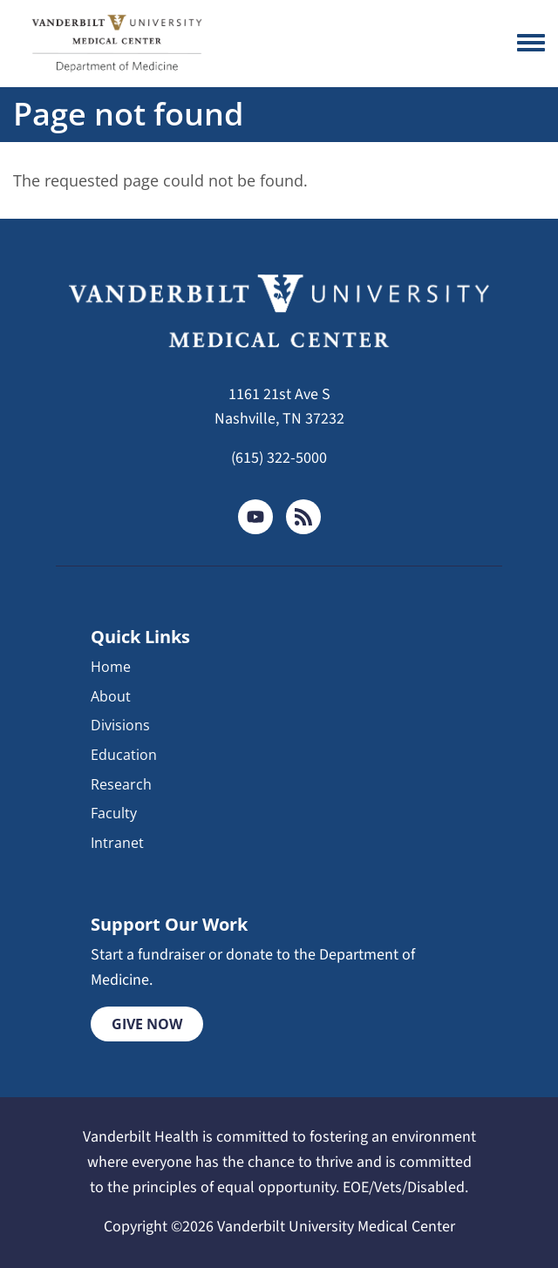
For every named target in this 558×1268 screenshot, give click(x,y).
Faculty (114, 813)
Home (111, 666)
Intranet (117, 842)
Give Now (147, 1024)
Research (121, 784)
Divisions (120, 725)
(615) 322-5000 (279, 458)
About (111, 696)
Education (124, 754)
